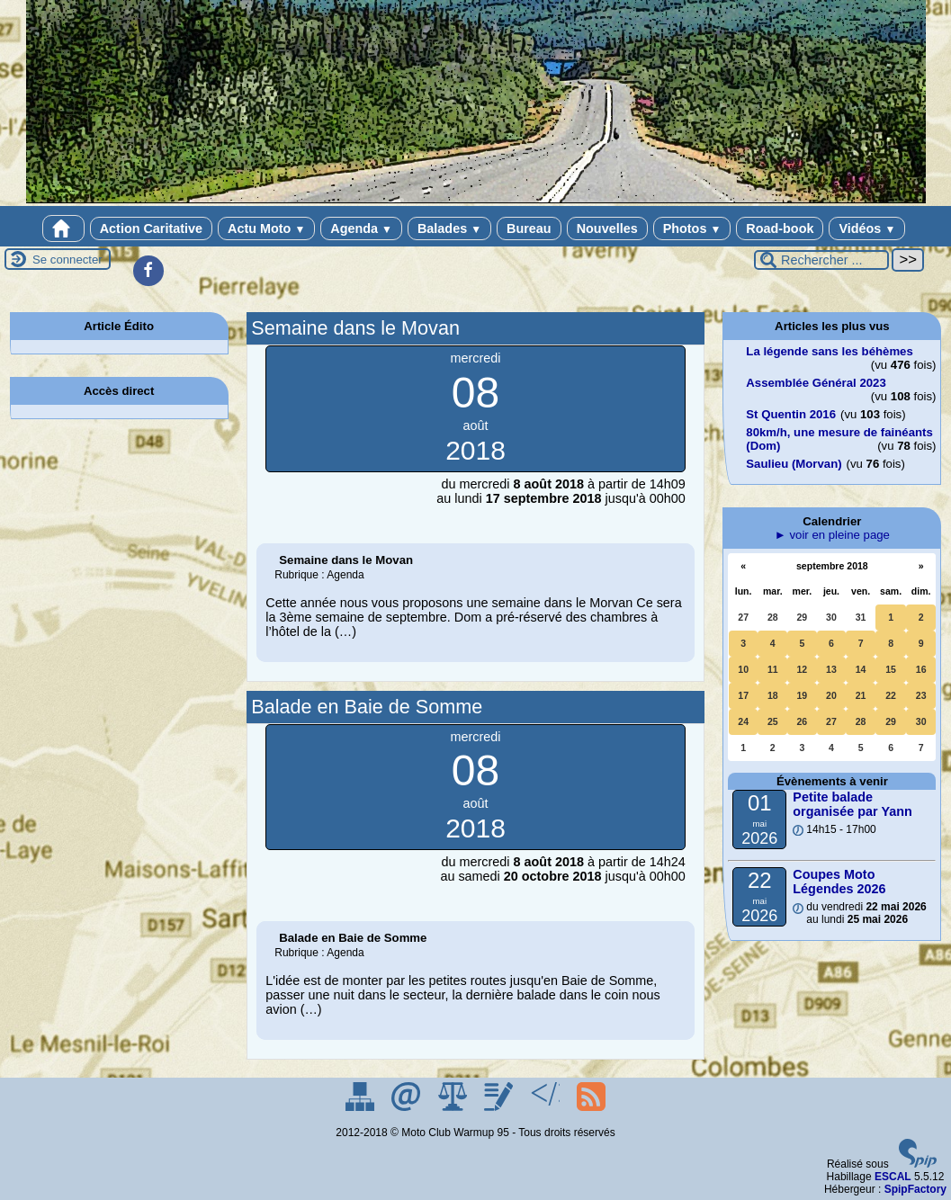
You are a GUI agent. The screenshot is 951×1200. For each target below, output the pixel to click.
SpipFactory (915, 1189)
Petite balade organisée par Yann (852, 804)
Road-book (779, 228)
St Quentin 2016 (791, 414)
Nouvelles (607, 228)
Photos (692, 228)
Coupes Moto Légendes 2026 (839, 881)
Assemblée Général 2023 (815, 383)
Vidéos (867, 228)
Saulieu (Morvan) (793, 463)
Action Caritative (151, 228)
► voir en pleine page (832, 535)
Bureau (529, 228)
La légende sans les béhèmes (829, 351)
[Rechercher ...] (821, 260)
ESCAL (893, 1176)
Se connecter (67, 259)
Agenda (361, 228)
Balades (449, 228)
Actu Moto (266, 228)
